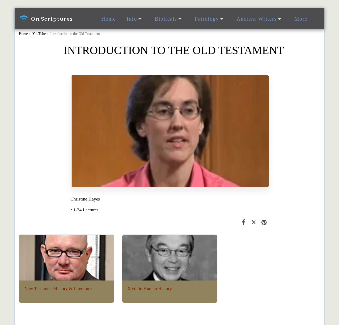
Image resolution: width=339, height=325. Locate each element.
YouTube (39, 34)
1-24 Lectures (86, 209)
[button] (135, 19)
